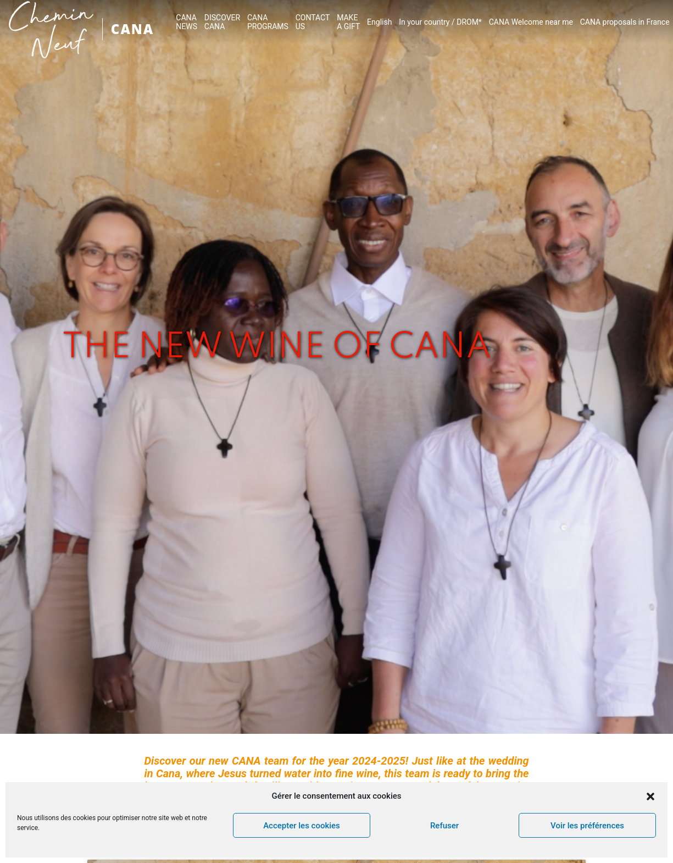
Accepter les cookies (301, 826)
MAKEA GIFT (348, 22)
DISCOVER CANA (222, 22)
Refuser (444, 826)
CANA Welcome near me (531, 22)
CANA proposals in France (625, 22)
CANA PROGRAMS (267, 22)
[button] (650, 796)
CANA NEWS (186, 22)
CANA (132, 29)
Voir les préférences (587, 826)
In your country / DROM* (440, 22)
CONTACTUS (313, 22)
